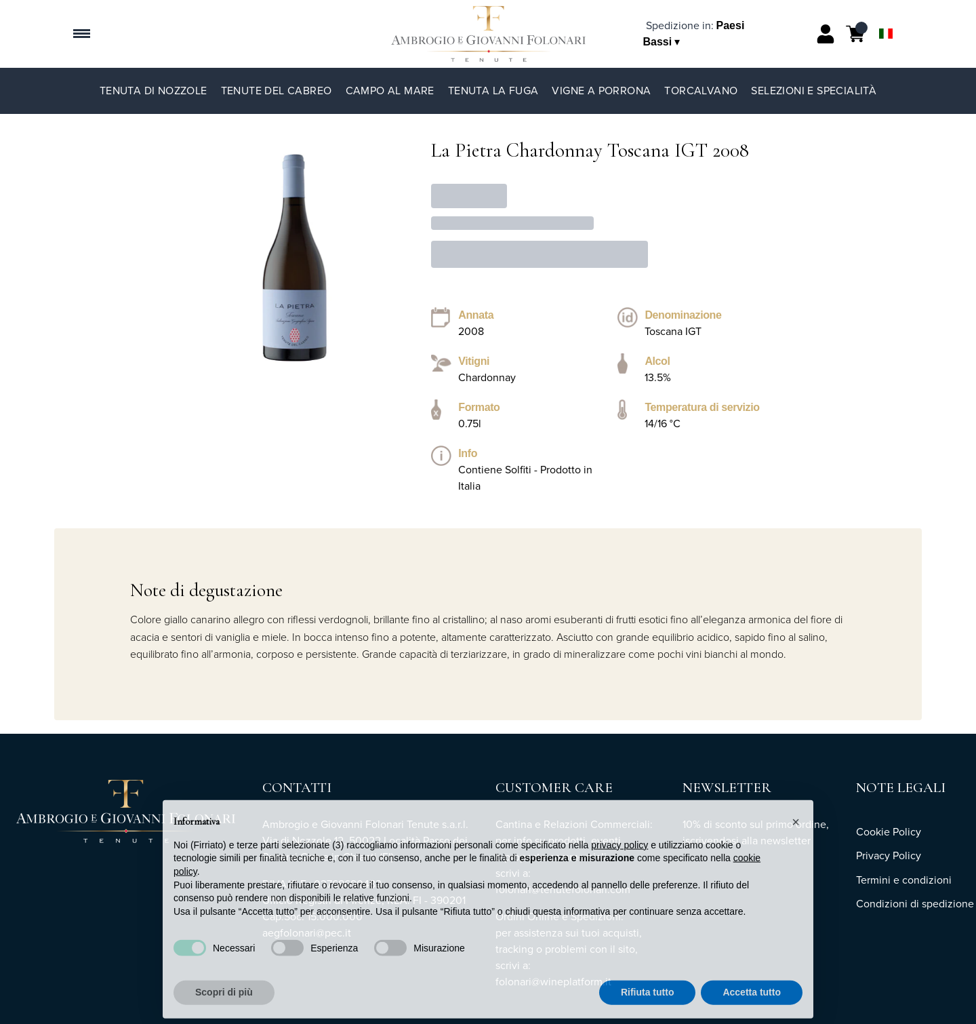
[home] (488, 34)
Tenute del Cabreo (276, 90)
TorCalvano (700, 90)
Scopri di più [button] (224, 1006)
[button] (796, 835)
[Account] (825, 33)
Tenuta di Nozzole (153, 90)
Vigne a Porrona (601, 90)
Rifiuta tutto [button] (647, 1006)
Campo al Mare (390, 90)
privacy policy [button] (619, 858)
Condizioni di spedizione (915, 903)
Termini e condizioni (904, 880)
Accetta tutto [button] (752, 1006)
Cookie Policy (888, 832)
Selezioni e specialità (813, 90)
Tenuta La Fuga (493, 90)
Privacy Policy (888, 855)
